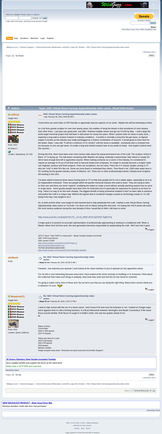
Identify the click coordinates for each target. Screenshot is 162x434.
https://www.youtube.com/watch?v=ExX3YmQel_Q (57, 243)
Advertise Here (12, 370)
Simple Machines (92, 423)
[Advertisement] (81, 83)
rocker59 (65, 47)
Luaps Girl (74, 47)
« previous (146, 52)
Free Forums (86, 425)
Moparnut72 (18, 296)
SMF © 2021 (80, 423)
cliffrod (15, 114)
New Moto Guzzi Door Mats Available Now (139, 29)
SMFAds (76, 425)
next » (153, 52)
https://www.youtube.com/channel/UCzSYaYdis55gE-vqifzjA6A (62, 250)
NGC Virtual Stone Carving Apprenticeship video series (70, 114)
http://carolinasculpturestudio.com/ (51, 245)
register (36, 15)
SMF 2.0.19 (70, 423)
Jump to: (127, 391)
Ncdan (81, 47)
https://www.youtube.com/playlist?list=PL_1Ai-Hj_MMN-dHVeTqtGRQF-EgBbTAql (75, 217)
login (29, 15)
